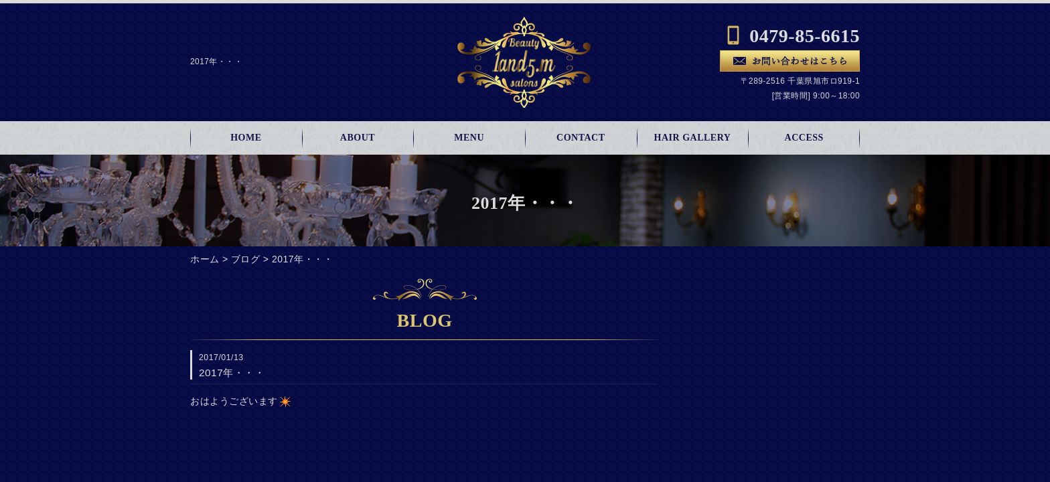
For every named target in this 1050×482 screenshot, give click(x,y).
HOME (245, 138)
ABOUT (357, 138)
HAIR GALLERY (692, 138)
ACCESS (804, 138)
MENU (469, 138)
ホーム (205, 259)
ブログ (245, 259)
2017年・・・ (302, 259)
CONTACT (580, 138)
